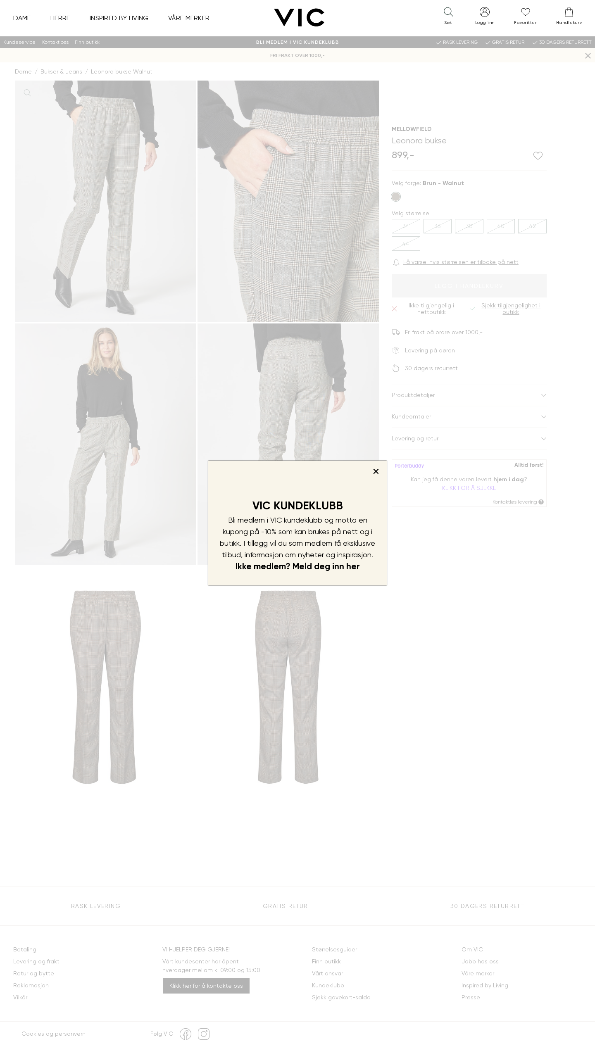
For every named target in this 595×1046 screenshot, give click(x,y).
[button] (448, 18)
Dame (22, 18)
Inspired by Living (119, 18)
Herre (60, 18)
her (353, 566)
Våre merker (189, 18)
